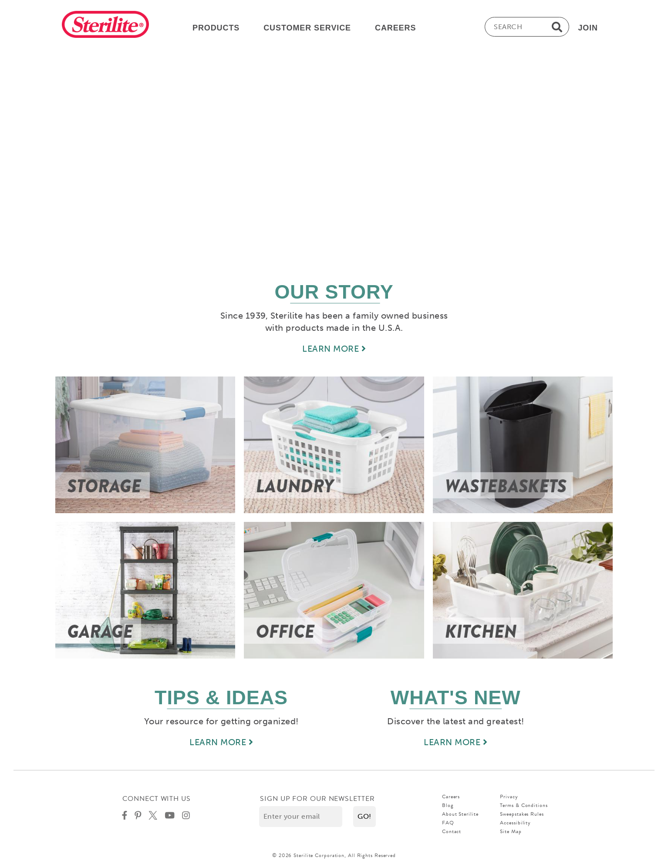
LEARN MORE (221, 742)
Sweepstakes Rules (521, 814)
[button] (364, 817)
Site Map (510, 831)
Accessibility (515, 823)
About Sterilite (460, 814)
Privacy (509, 796)
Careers (451, 796)
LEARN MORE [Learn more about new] (455, 742)
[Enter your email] (300, 817)
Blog (448, 805)
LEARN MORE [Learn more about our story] (334, 348)
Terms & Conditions (523, 805)
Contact (451, 831)
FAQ (448, 823)
